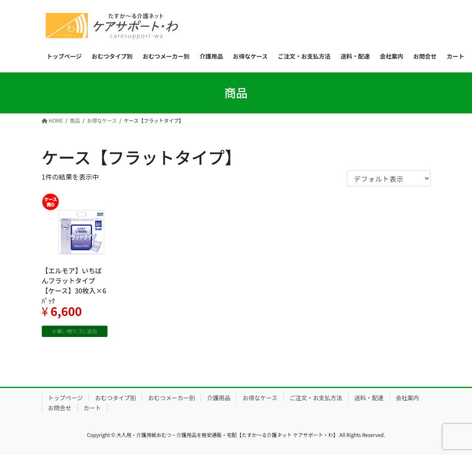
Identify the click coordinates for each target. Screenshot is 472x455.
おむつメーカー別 (171, 397)
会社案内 (407, 397)
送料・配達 (369, 397)
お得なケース (259, 397)
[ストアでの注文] (389, 178)
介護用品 (218, 397)
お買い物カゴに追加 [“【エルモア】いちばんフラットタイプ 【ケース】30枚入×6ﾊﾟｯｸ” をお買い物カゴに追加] (74, 330)
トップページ (65, 397)
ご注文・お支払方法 (316, 397)
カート (92, 408)
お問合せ (59, 408)
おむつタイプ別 (115, 397)
